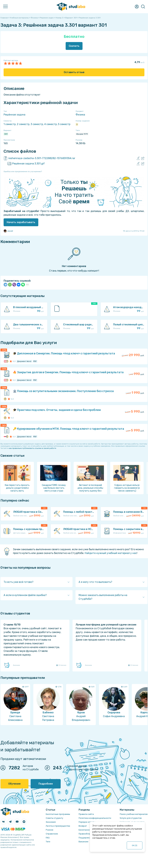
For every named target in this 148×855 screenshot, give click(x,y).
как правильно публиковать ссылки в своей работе (32, 448)
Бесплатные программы (58, 814)
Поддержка (85, 837)
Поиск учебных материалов (134, 814)
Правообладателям (89, 834)
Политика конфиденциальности (95, 818)
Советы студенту (54, 818)
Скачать (74, 45)
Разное (49, 830)
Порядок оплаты (87, 822)
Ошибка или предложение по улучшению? (23, 171)
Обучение (14, 783)
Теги (48, 841)
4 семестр (50, 124)
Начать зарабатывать (21, 222)
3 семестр (37, 124)
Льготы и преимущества (58, 826)
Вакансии (83, 841)
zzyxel (8, 230)
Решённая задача (14, 114)
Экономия (51, 822)
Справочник (52, 834)
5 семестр (64, 124)
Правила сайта (86, 814)
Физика (80, 114)
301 (6, 134)
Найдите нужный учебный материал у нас (111, 553)
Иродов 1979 (82, 134)
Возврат (83, 826)
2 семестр (23, 124)
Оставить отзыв (74, 72)
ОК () (134, 845)
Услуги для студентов (131, 818)
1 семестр (10, 124)
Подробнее (45, 783)
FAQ (48, 837)
